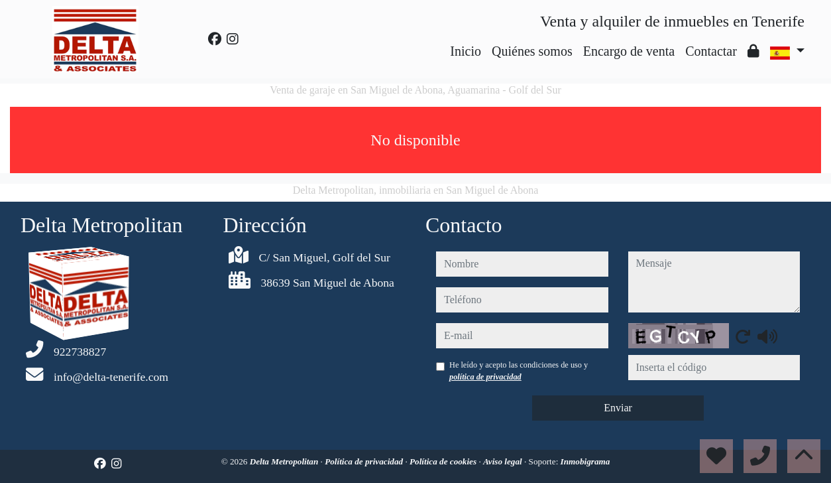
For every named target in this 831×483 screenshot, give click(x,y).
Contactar (711, 51)
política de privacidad (485, 376)
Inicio (465, 51)
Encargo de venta (629, 51)
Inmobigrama (585, 461)
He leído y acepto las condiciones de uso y (518, 370)
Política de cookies (444, 461)
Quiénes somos (532, 51)
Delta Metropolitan (285, 461)
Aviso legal (503, 461)
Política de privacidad (365, 461)
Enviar (618, 407)
